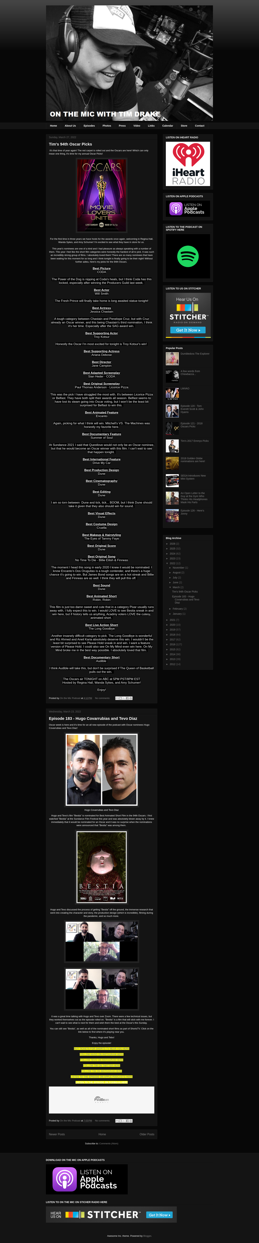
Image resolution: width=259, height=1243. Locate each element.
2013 (173, 659)
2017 (173, 639)
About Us (70, 125)
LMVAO (185, 388)
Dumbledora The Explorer (195, 353)
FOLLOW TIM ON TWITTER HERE (101, 1065)
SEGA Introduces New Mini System (193, 477)
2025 (173, 548)
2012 (173, 664)
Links (151, 125)
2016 (173, 644)
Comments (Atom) (108, 1143)
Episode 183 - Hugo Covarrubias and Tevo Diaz (93, 718)
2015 (173, 649)
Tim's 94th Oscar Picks (70, 144)
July (175, 577)
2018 (173, 634)
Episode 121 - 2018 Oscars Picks (192, 425)
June (176, 582)
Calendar (167, 125)
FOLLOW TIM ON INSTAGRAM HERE (101, 1071)
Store (184, 125)
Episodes (89, 125)
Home (53, 125)
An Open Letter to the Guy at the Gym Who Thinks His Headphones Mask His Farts (194, 498)
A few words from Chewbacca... (190, 373)
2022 (173, 563)
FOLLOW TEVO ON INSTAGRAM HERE (101, 1060)
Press (122, 125)
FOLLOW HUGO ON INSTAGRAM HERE (101, 1054)
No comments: (103, 698)
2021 (173, 619)
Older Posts (147, 1134)
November (179, 567)
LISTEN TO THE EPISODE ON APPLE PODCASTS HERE (102, 1076)
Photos (107, 125)
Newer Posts (57, 1134)
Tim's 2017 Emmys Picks (195, 440)
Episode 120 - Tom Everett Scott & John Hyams (192, 408)
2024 (173, 553)
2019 (173, 629)
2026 (173, 543)
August (177, 572)
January (177, 613)
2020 (173, 624)
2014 (173, 654)
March (176, 587)
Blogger (147, 1236)
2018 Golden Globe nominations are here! (193, 460)
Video (136, 125)
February (178, 608)
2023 (173, 558)
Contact (199, 125)
